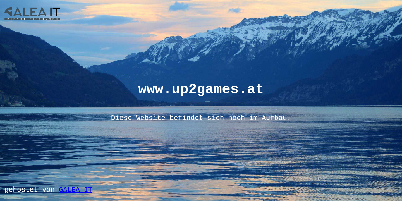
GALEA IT (75, 190)
